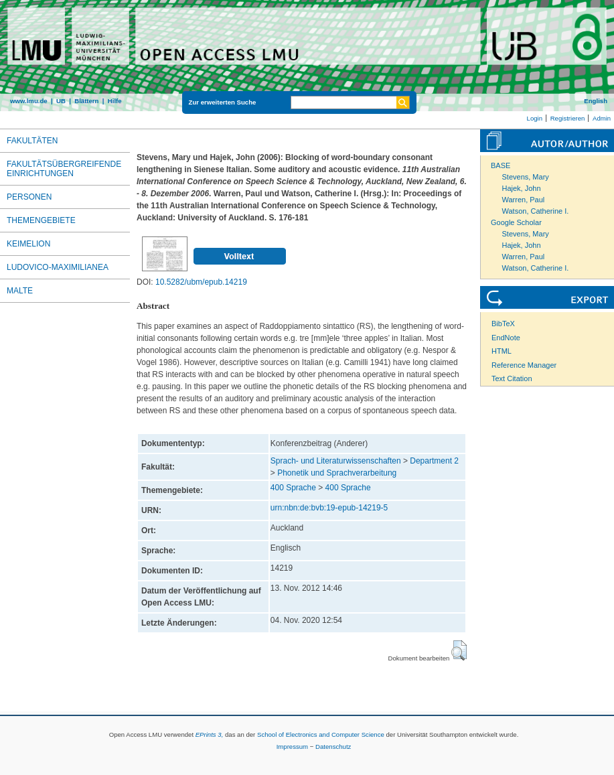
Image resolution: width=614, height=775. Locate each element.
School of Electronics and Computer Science (320, 734)
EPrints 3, (210, 734)
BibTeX (503, 324)
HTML (501, 351)
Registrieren (567, 118)
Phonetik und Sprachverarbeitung (336, 473)
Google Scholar (516, 222)
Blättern (86, 100)
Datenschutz (333, 746)
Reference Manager (523, 365)
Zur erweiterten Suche (222, 102)
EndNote (505, 338)
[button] (459, 650)
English (595, 100)
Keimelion (28, 244)
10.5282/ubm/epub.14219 (201, 282)
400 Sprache (293, 487)
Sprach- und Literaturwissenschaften (336, 461)
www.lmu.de (29, 100)
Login (534, 118)
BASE (500, 165)
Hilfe (115, 100)
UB (61, 100)
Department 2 (434, 461)
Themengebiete (41, 220)
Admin (602, 118)
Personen (29, 197)
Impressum (292, 746)
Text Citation (511, 378)
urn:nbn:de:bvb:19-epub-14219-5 (329, 507)
